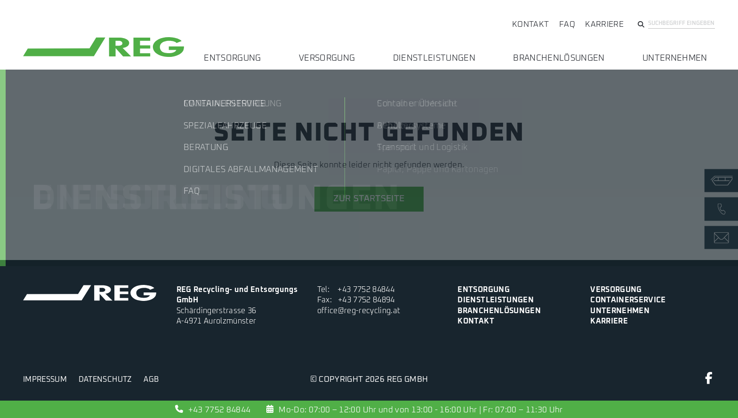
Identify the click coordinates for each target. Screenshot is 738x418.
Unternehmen (682, 51)
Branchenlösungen (581, 51)
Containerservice (628, 300)
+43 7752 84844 (365, 289)
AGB (151, 379)
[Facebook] (709, 381)
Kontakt (530, 24)
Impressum (45, 379)
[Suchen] (641, 26)
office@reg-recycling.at (359, 311)
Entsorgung (301, 51)
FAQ (567, 24)
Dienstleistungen (472, 51)
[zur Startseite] (103, 56)
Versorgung (381, 51)
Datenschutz (105, 379)
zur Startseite (368, 198)
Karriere (604, 24)
